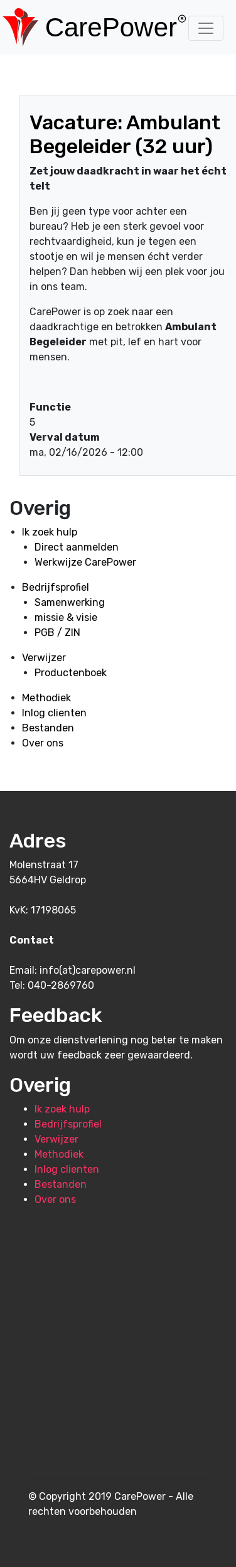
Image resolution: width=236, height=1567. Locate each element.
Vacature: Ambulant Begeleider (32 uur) (125, 134)
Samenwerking (70, 602)
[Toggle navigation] (205, 28)
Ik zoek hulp (49, 532)
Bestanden (48, 728)
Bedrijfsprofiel (55, 587)
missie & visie (66, 617)
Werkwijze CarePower (85, 562)
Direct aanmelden (77, 547)
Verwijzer (44, 658)
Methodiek (46, 698)
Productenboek (71, 673)
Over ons (42, 743)
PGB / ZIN (57, 632)
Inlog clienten (54, 713)
